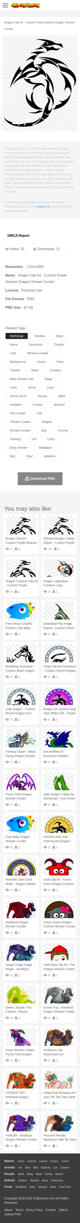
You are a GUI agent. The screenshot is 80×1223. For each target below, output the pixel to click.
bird (12, 456)
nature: (9, 1161)
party (60, 361)
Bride (39, 1174)
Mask (21, 1174)
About (8, 1210)
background (18, 361)
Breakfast (21, 1186)
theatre (15, 370)
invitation (16, 404)
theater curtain (20, 422)
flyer (29, 456)
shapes (47, 422)
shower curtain (20, 430)
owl (39, 413)
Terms (19, 1210)
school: (9, 1180)
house (41, 361)
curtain (37, 404)
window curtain (37, 353)
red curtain (18, 413)
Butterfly (45, 1167)
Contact (50, 1210)
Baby (30, 1174)
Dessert (42, 1186)
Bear (27, 1167)
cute (13, 353)
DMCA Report (18, 235)
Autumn (31, 1161)
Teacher (34, 1180)
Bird (35, 1167)
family (48, 1174)
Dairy (32, 1186)
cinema (63, 430)
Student (22, 1180)
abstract (59, 404)
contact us (43, 206)
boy (44, 430)
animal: (9, 1167)
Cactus (54, 1161)
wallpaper (45, 447)
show (31, 387)
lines (50, 439)
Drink (53, 1186)
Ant (20, 1167)
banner (42, 396)
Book (45, 1180)
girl (34, 439)
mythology (16, 336)
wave (35, 370)
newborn (50, 456)
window (40, 336)
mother (59, 1174)
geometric (36, 344)
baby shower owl (21, 379)
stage (48, 379)
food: (8, 1186)
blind (61, 396)
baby (59, 336)
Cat (55, 1167)
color (13, 387)
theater (59, 344)
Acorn (21, 1161)
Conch (65, 1161)
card (50, 387)
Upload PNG (12, 1214)
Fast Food (64, 1186)
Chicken (64, 1167)
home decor (18, 396)
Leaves (43, 1161)
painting (15, 439)
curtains (55, 370)
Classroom (57, 1180)
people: (9, 1174)
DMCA (63, 1210)
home (14, 344)
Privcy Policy (34, 1210)
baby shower (19, 447)
